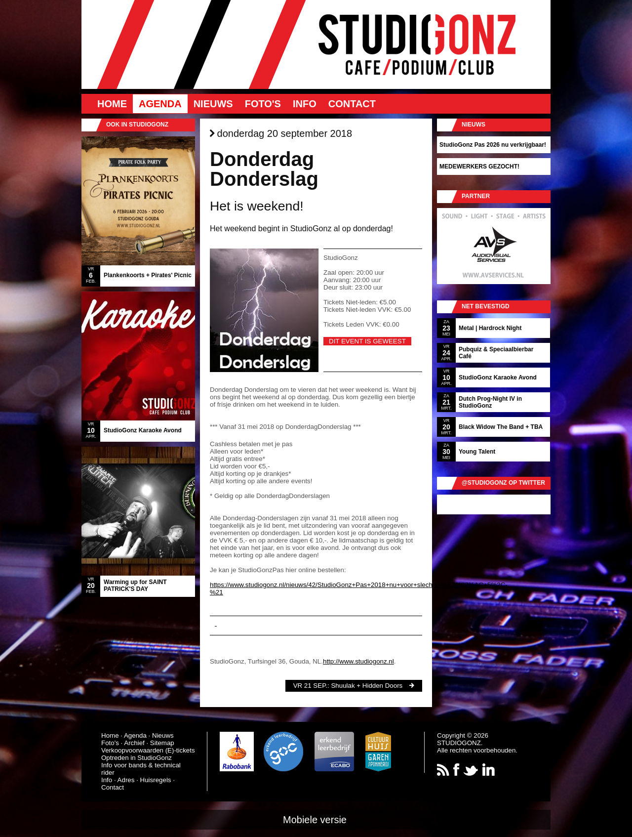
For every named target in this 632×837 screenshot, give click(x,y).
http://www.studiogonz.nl (358, 661)
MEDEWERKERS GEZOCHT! (479, 166)
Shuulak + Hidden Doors (366, 685)
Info (304, 103)
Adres (126, 780)
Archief (134, 743)
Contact (352, 103)
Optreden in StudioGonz (136, 757)
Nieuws (213, 103)
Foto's (263, 103)
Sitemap (162, 743)
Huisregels (155, 780)
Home (112, 103)
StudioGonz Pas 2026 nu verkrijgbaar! (492, 144)
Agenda (160, 103)
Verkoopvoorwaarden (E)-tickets (148, 750)
